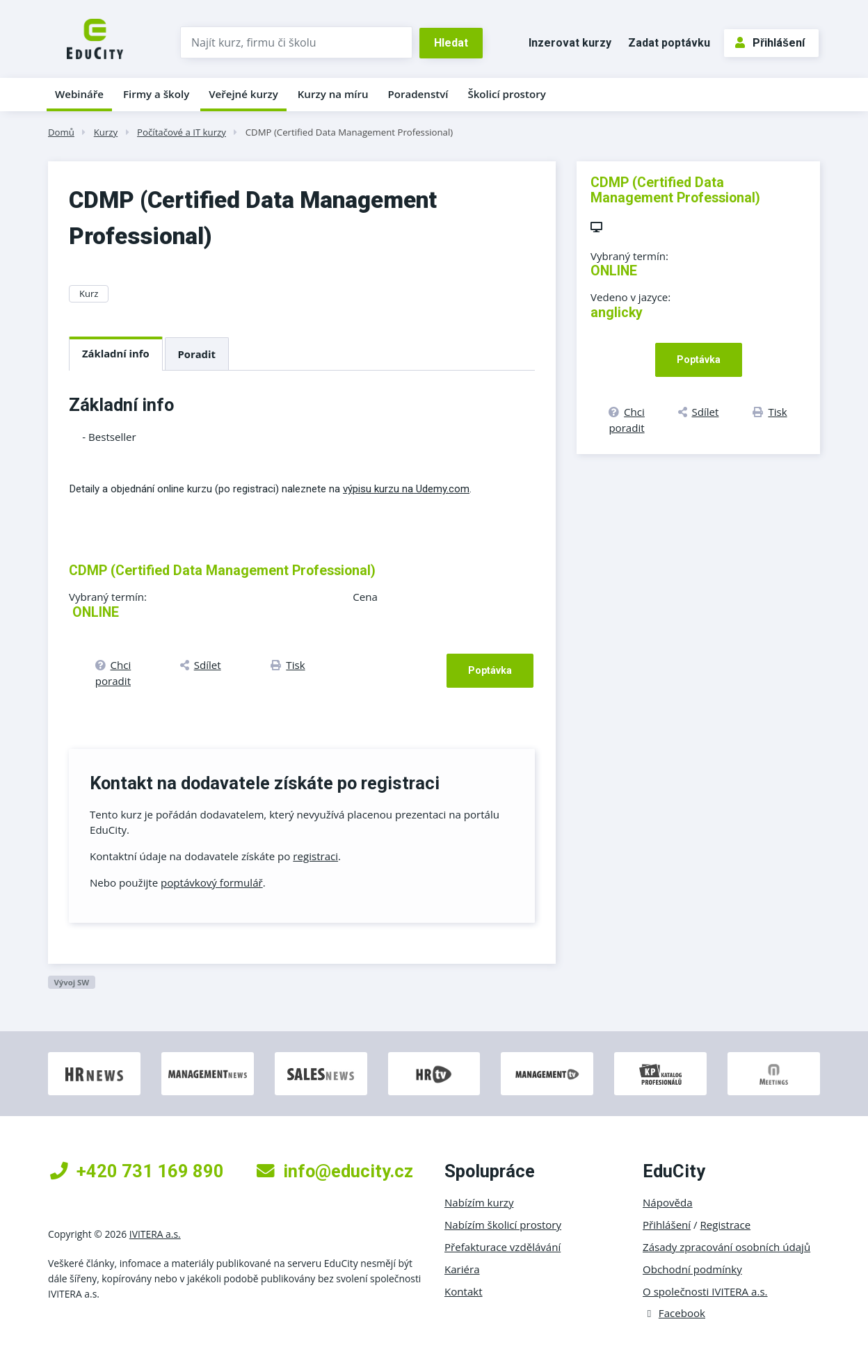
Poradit (197, 354)
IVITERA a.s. (155, 1234)
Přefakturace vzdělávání (502, 1247)
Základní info (116, 353)
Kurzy (106, 132)
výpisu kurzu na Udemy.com (406, 489)
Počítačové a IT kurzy (181, 132)
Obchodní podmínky (692, 1269)
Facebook (674, 1313)
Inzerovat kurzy (570, 42)
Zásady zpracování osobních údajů (726, 1247)
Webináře (79, 94)
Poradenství (418, 94)
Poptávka (490, 670)
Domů (61, 132)
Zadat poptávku (669, 42)
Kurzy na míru (333, 94)
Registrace (725, 1225)
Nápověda (668, 1202)
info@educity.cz (335, 1171)
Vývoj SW (71, 982)
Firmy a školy (156, 94)
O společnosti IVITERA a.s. (705, 1291)
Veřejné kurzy (243, 94)
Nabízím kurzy (478, 1202)
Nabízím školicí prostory (502, 1225)
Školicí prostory (506, 94)
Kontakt (463, 1291)
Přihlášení (770, 42)
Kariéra (462, 1269)
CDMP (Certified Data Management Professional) (349, 132)
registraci (315, 856)
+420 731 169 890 (137, 1171)
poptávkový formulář (212, 882)
